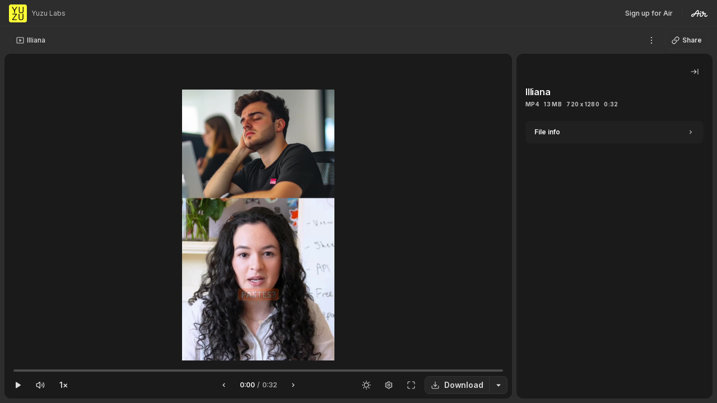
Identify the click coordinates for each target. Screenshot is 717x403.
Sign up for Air (649, 13)
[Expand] (614, 132)
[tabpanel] (614, 260)
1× (63, 385)
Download (457, 385)
